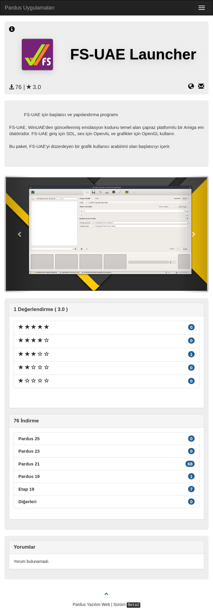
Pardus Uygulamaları (30, 8)
